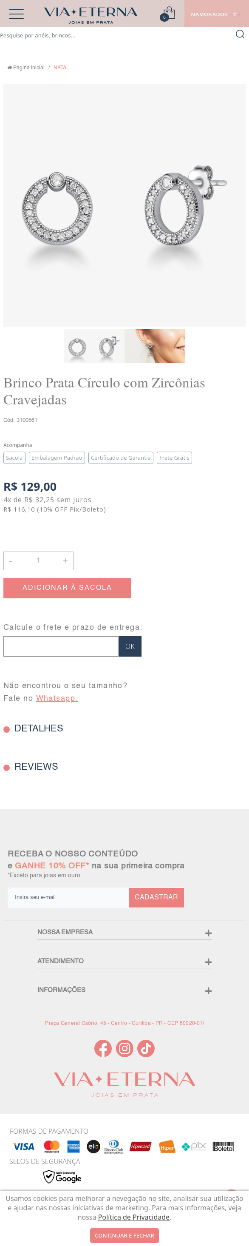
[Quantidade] (38, 561)
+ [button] (65, 560)
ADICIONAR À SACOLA (67, 588)
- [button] (10, 560)
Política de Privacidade (134, 1217)
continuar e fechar (124, 1235)
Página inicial (29, 68)
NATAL (61, 68)
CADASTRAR (156, 897)
